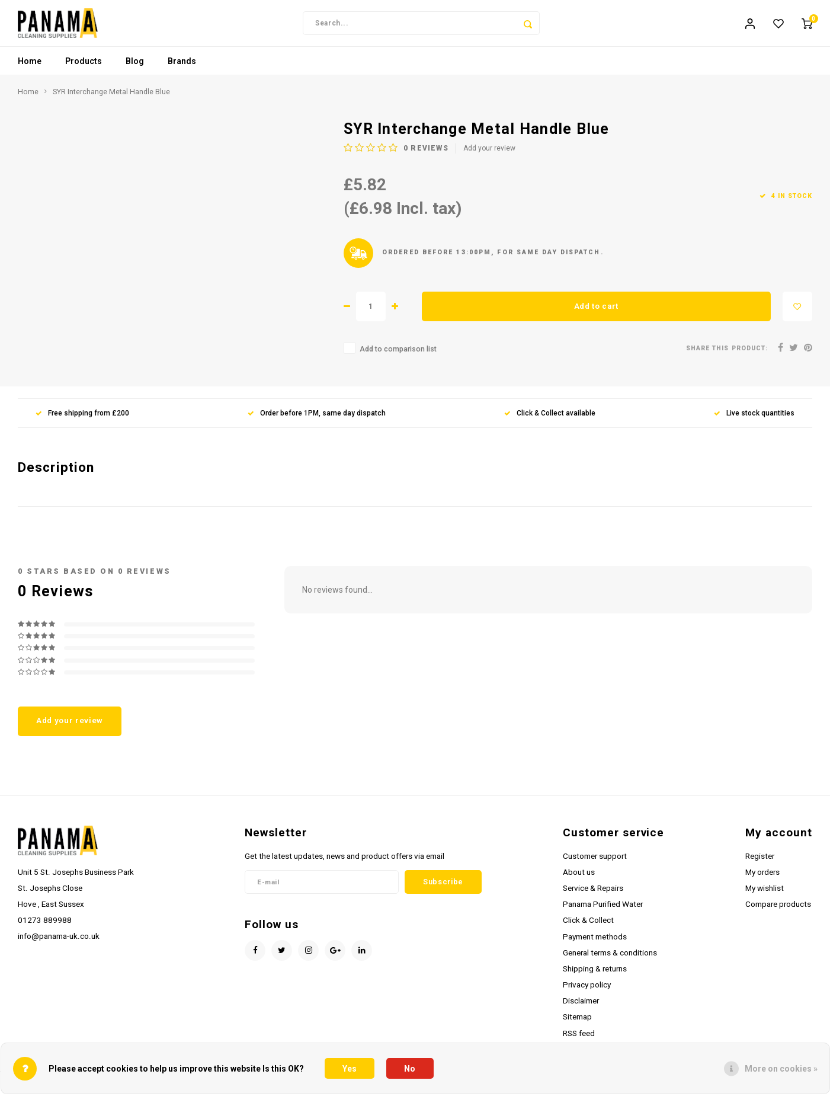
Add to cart (596, 312)
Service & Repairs (593, 895)
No (409, 1068)
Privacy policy (587, 991)
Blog (135, 68)
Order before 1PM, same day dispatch (317, 419)
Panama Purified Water (603, 911)
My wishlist (764, 895)
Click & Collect (588, 927)
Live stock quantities (754, 419)
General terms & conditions (610, 959)
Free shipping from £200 (82, 419)
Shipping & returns (595, 975)
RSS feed (579, 1039)
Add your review (489, 155)
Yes (349, 1068)
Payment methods (595, 943)
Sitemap (577, 1023)
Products (83, 68)
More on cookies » (781, 1068)
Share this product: (727, 355)
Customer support (595, 862)
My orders (762, 879)
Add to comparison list (398, 355)
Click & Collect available (549, 419)
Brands (182, 68)
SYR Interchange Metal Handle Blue (111, 98)
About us (579, 879)
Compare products (778, 911)
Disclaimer (581, 1007)
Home (29, 68)
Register (759, 862)
